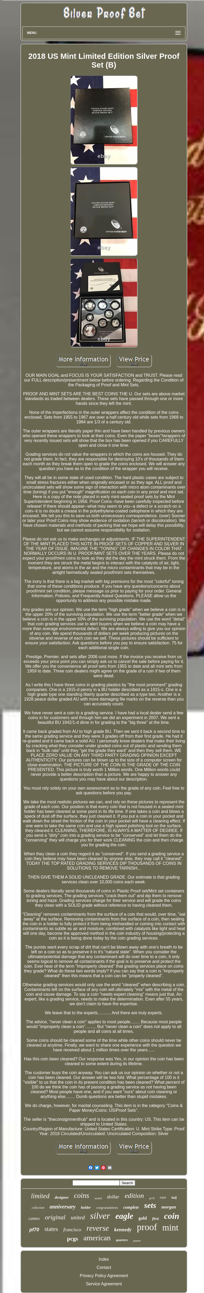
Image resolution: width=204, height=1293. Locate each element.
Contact (103, 1267)
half (174, 1197)
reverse (98, 1228)
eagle (124, 1216)
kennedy (122, 1229)
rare (163, 1197)
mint (170, 1227)
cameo (34, 1218)
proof (147, 1227)
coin (171, 1216)
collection (38, 1208)
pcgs (72, 1238)
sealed (97, 1198)
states (51, 1229)
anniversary (63, 1207)
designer (62, 1197)
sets (150, 1205)
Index (104, 1259)
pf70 (34, 1229)
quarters (122, 1240)
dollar (113, 1196)
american (97, 1238)
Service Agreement (104, 1284)
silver (100, 1216)
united (78, 1217)
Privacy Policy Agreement (104, 1275)
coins (81, 1195)
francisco (72, 1229)
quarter (137, 1240)
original (55, 1217)
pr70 (152, 1198)
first (155, 1218)
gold (143, 1218)
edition (134, 1195)
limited (40, 1195)
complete (131, 1207)
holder (86, 1208)
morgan (169, 1207)
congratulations (107, 1208)
